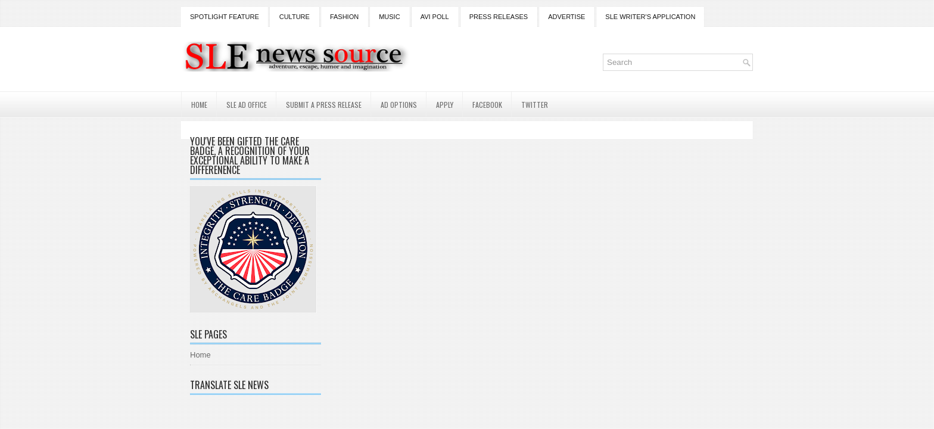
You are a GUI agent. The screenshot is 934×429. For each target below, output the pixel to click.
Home (199, 105)
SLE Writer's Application (650, 16)
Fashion (344, 16)
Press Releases (498, 16)
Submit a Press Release (324, 105)
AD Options (399, 105)
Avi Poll (435, 16)
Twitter (534, 105)
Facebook (487, 105)
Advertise (566, 16)
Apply (444, 105)
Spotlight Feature (224, 16)
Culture (294, 16)
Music (389, 16)
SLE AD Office (246, 105)
